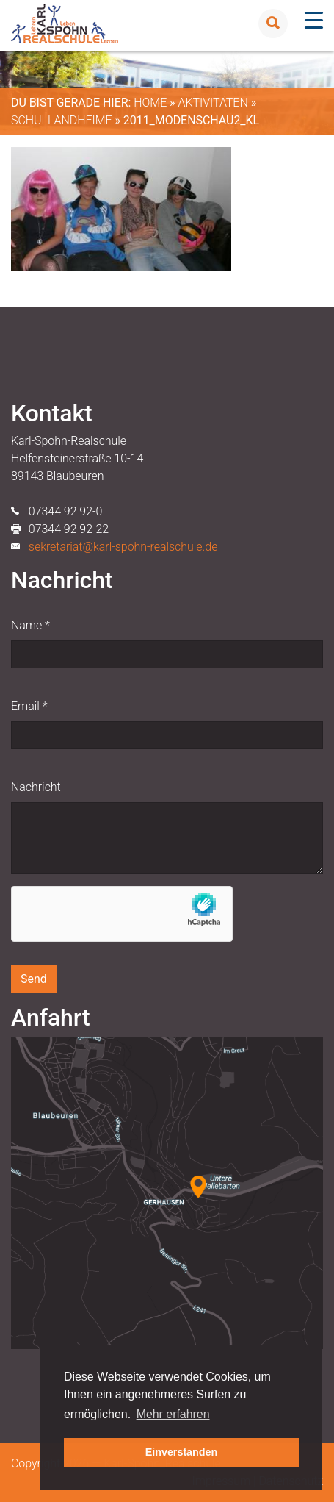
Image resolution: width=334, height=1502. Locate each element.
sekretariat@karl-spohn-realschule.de (123, 547)
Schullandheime (61, 120)
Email (29, 706)
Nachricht (36, 787)
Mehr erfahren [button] (173, 1414)
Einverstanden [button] (181, 1452)
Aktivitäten (212, 103)
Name (30, 625)
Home (150, 103)
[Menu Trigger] (314, 20)
